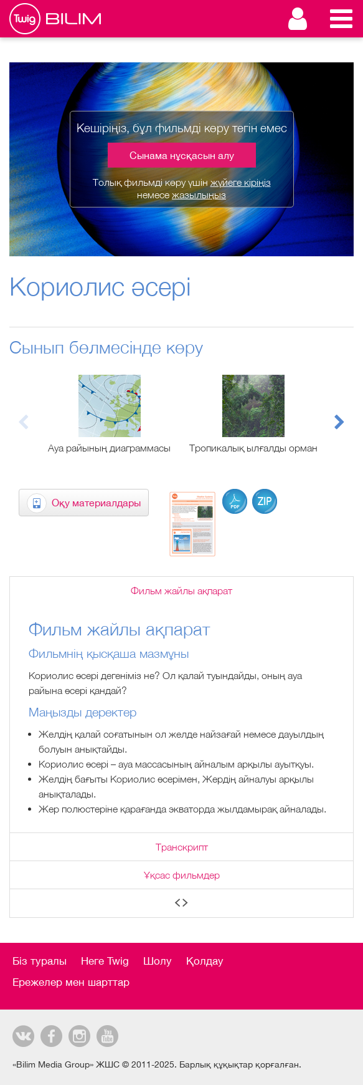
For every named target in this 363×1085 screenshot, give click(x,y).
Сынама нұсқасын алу (182, 155)
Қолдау (205, 961)
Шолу (157, 961)
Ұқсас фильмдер (182, 874)
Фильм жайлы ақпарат (181, 590)
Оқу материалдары (96, 502)
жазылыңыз (199, 194)
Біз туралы (39, 961)
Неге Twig (105, 961)
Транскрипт (182, 846)
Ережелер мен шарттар (71, 982)
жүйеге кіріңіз (240, 182)
